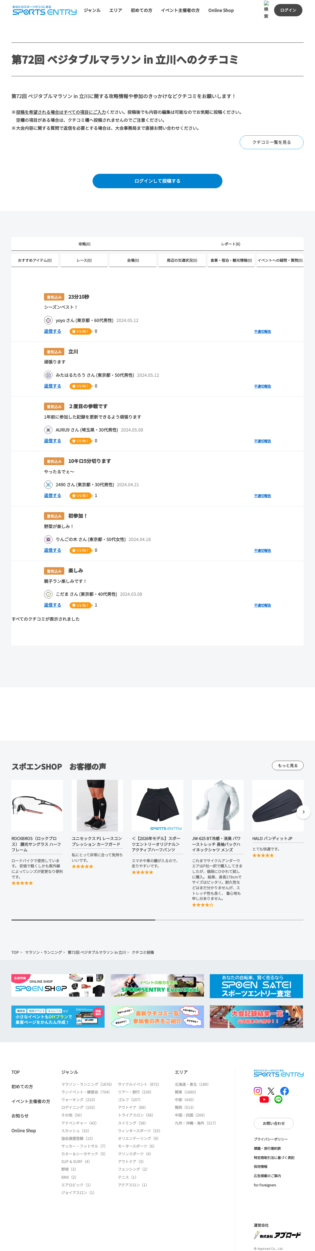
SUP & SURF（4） (76, 1138)
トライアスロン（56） (136, 1091)
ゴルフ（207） (130, 1076)
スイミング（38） (133, 1099)
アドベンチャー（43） (80, 1099)
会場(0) (133, 240)
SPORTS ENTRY (279, 1050)
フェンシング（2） (134, 1146)
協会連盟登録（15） (78, 1115)
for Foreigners (265, 1161)
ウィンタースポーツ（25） (140, 1107)
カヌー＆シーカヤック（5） (84, 1130)
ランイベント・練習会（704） (86, 1068)
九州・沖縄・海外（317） (196, 1099)
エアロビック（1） (77, 1161)
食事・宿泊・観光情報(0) (231, 240)
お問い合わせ (274, 1100)
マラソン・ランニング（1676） (87, 1061)
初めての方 (22, 1063)
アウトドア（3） (132, 1138)
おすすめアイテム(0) (35, 240)
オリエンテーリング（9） (139, 1115)
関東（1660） (186, 1068)
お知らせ (20, 1093)
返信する (52, 312)
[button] (303, 789)
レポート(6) (230, 224)
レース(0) (84, 240)
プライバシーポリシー (271, 1116)
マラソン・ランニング (43, 929)
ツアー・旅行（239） (136, 1068)
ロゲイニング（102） (79, 1084)
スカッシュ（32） (76, 1107)
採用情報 (260, 1143)
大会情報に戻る (214, 1240)
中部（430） (185, 1076)
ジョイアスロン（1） (79, 1169)
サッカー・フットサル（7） (84, 1123)
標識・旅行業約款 (267, 1125)
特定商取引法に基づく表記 (274, 1134)
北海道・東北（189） (193, 1061)
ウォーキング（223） (79, 1076)
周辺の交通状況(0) (182, 240)
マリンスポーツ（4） (135, 1130)
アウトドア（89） (133, 1084)
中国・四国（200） (191, 1091)
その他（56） (72, 1091)
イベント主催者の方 (30, 1078)
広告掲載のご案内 (267, 1152)
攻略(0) (84, 224)
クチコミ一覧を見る (271, 123)
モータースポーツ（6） (137, 1123)
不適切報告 (262, 311)
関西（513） (185, 1084)
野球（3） (69, 1146)
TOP (15, 929)
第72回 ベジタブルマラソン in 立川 (97, 929)
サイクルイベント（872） (139, 1061)
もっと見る (288, 742)
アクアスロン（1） (133, 1161)
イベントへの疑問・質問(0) (280, 240)
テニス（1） (128, 1153)
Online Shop (23, 1107)
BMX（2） (69, 1153)
